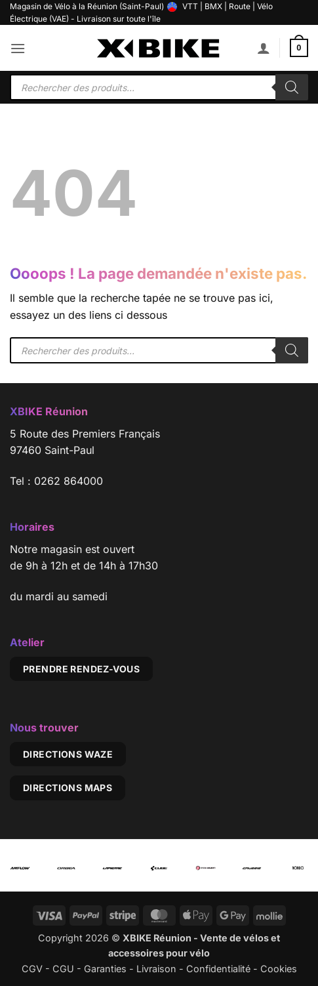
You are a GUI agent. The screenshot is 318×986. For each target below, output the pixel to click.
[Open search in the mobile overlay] (159, 87)
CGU (63, 968)
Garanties (105, 968)
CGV (32, 968)
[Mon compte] (263, 47)
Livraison (156, 968)
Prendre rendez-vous (81, 668)
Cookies (278, 968)
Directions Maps (67, 787)
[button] (18, 48)
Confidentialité (218, 968)
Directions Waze (68, 754)
